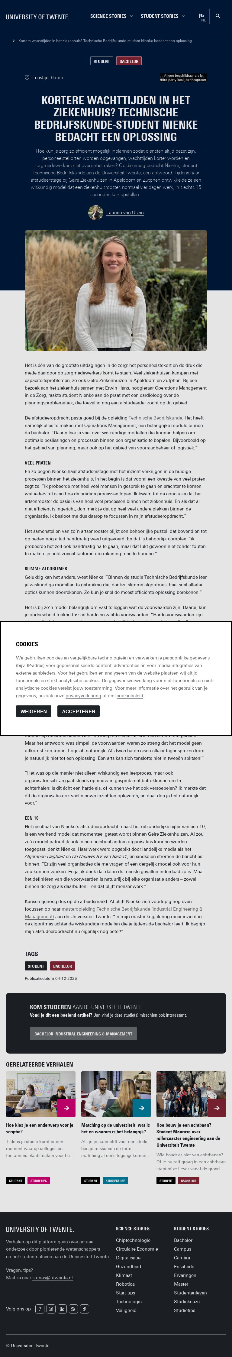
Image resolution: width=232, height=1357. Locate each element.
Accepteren (78, 711)
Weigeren (34, 711)
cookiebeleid (130, 695)
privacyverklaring (83, 695)
